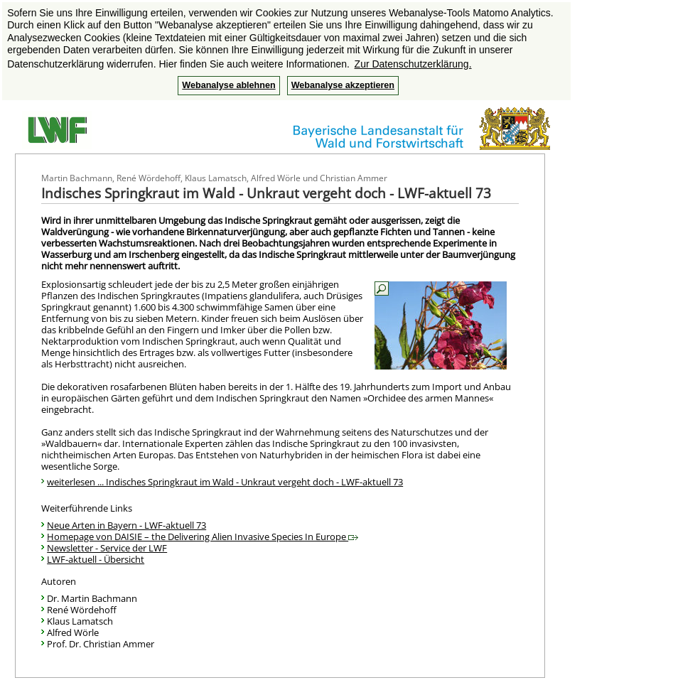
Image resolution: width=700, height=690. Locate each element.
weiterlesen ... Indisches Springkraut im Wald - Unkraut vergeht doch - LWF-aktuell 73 (225, 481)
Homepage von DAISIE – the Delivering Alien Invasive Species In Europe (202, 536)
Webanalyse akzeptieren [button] (342, 85)
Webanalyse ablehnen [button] (228, 85)
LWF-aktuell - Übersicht (95, 559)
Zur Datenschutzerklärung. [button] (413, 64)
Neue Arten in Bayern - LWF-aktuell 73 (126, 525)
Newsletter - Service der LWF (107, 547)
